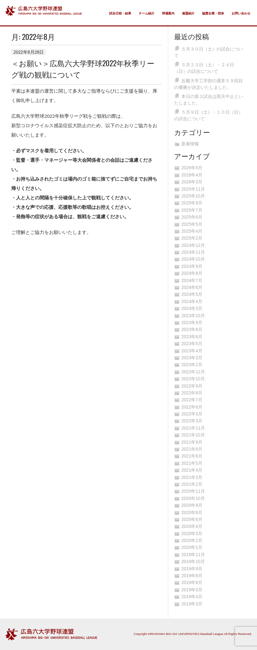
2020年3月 (191, 533)
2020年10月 (193, 498)
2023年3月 (191, 357)
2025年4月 (191, 231)
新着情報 (190, 143)
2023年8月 (191, 329)
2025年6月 (191, 216)
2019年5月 (191, 589)
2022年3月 (191, 420)
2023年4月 (191, 350)
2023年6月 (191, 336)
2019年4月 (191, 596)
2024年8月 (191, 273)
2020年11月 (193, 491)
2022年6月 (191, 406)
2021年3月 (191, 477)
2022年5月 (191, 413)
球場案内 (168, 13)
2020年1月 (191, 547)
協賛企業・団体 (213, 13)
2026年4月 (191, 174)
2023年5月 (191, 343)
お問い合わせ (241, 13)
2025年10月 (193, 195)
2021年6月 (191, 455)
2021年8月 (191, 449)
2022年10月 (193, 378)
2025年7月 (191, 210)
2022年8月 (191, 392)
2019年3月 (191, 603)
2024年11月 (193, 252)
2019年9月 (191, 568)
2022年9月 (191, 385)
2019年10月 (193, 561)
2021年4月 (191, 470)
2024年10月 (193, 259)
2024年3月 (191, 308)
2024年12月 (193, 245)
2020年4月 (191, 526)
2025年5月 (191, 224)
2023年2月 (191, 364)
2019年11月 (193, 554)
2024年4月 (191, 301)
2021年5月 (191, 463)
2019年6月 (191, 582)
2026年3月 (191, 181)
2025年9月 (191, 202)
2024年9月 (191, 266)
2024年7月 (191, 280)
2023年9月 (191, 322)
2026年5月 (191, 167)
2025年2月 (191, 238)
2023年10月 (193, 315)
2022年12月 (193, 371)
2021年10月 (193, 434)
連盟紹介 (188, 13)
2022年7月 (191, 399)
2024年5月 (191, 294)
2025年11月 (193, 189)
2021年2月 (191, 484)
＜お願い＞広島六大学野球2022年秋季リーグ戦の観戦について (82, 68)
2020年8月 (191, 512)
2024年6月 (191, 287)
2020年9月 (191, 505)
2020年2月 (191, 540)
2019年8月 (191, 575)
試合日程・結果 (120, 13)
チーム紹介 (146, 13)
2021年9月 (191, 442)
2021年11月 (193, 428)
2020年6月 (191, 519)
